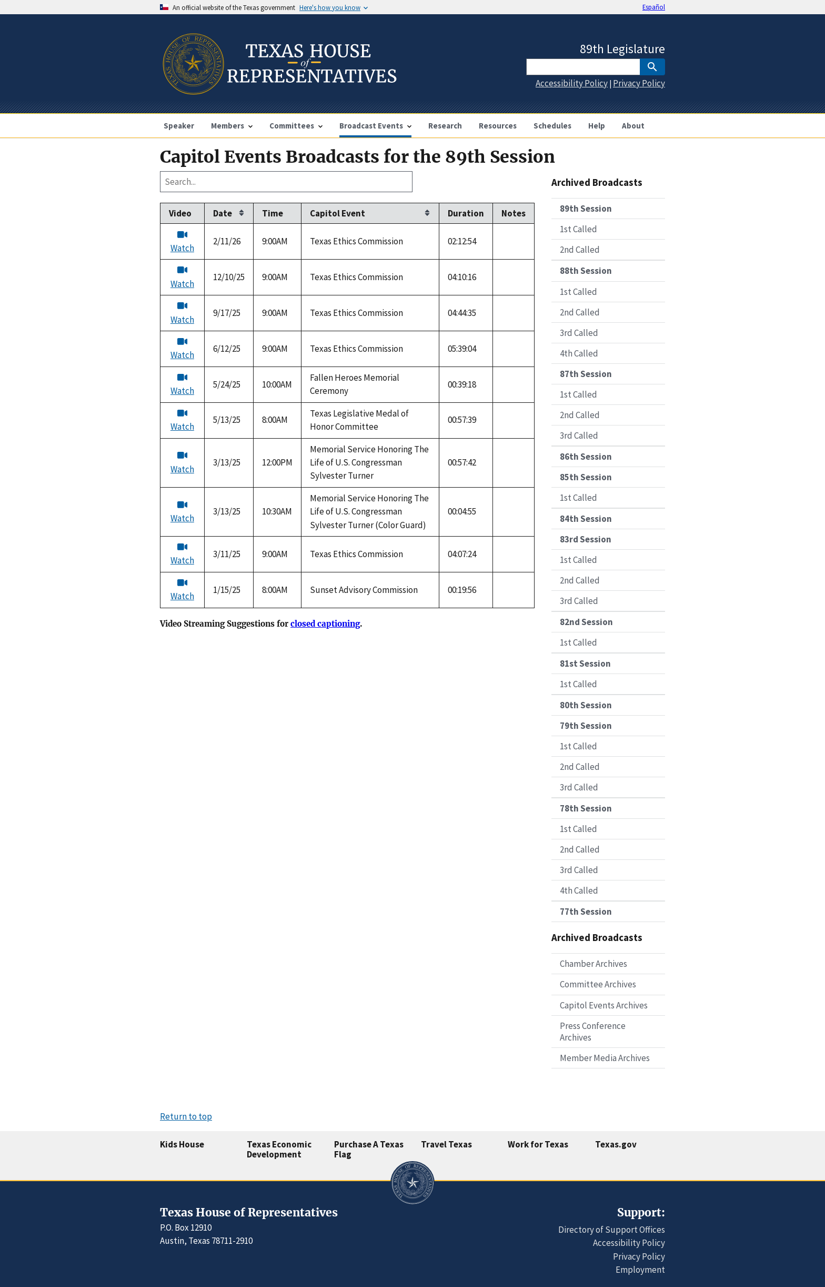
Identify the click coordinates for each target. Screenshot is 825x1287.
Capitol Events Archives (604, 1005)
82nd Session (586, 622)
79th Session (586, 725)
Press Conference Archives (593, 1031)
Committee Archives (598, 984)
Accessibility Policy (572, 83)
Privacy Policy (639, 83)
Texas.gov (616, 1144)
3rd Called (579, 333)
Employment (640, 1269)
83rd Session (585, 539)
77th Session (586, 911)
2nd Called (580, 249)
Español (653, 7)
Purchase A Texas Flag (369, 1149)
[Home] (278, 90)
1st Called (578, 229)
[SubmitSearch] (652, 66)
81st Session (585, 663)
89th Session (586, 208)
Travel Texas (446, 1144)
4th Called (579, 353)
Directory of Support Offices (611, 1229)
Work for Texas (538, 1144)
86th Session (586, 456)
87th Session (586, 374)
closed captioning (325, 624)
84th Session (586, 518)
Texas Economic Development (279, 1149)
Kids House (182, 1144)
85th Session (586, 477)
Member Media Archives (605, 1058)
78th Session (586, 808)
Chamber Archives (593, 963)
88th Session (586, 270)
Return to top (186, 1116)
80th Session (586, 705)
